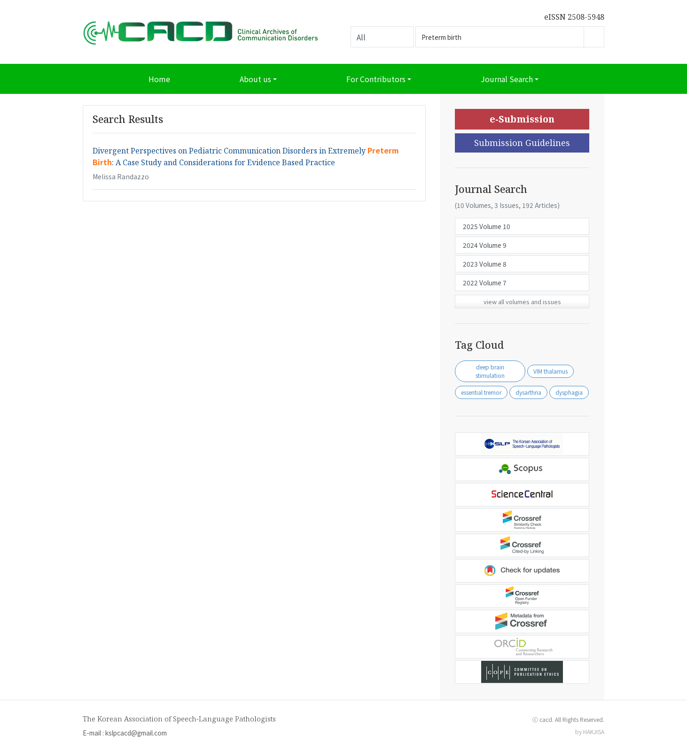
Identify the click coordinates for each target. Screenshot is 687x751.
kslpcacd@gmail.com (136, 732)
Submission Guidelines (522, 142)
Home (159, 78)
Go (594, 36)
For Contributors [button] (376, 78)
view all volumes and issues (522, 301)
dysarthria (528, 392)
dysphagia (569, 392)
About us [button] (255, 78)
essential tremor (481, 392)
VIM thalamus (550, 371)
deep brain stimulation (490, 371)
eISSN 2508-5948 (574, 17)
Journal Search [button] (507, 78)
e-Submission (522, 119)
